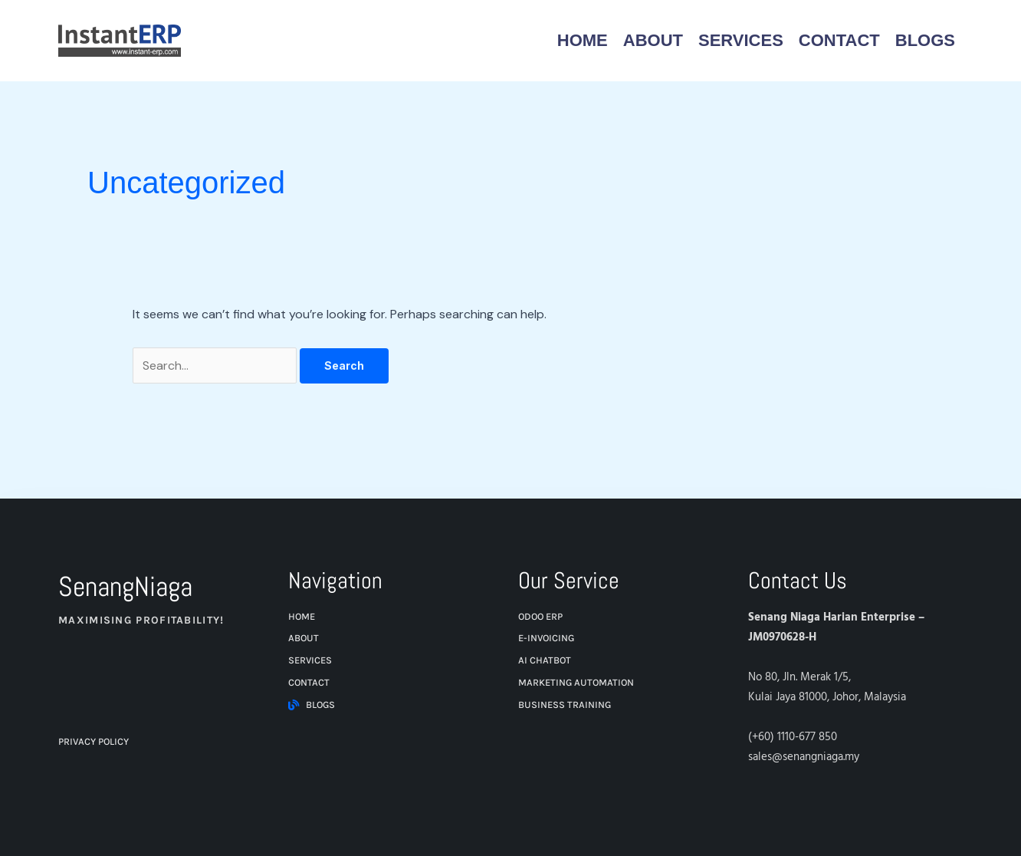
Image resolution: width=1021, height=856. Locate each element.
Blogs (925, 40)
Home (582, 40)
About (653, 40)
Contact (839, 40)
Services (740, 40)
